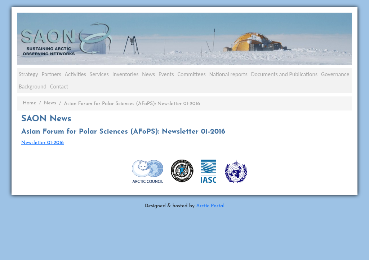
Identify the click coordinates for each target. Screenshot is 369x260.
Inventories (125, 74)
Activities (75, 74)
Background (32, 86)
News (148, 74)
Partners (51, 74)
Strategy (28, 74)
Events (166, 74)
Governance (335, 74)
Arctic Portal (210, 206)
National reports (228, 74)
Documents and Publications (284, 74)
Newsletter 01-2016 (42, 143)
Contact (59, 86)
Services (99, 74)
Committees (191, 74)
